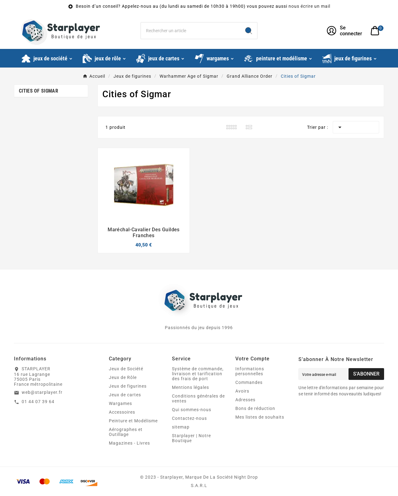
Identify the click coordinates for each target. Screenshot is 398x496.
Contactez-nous (189, 418)
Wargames (120, 403)
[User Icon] (345, 31)
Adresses (245, 399)
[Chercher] (190, 31)
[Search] (248, 30)
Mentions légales (190, 387)
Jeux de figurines (128, 386)
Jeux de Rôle (123, 377)
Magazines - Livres (129, 443)
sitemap (181, 426)
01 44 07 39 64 (38, 401)
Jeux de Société (126, 368)
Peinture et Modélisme (133, 420)
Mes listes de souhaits (259, 417)
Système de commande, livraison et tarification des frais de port (198, 373)
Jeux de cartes (125, 394)
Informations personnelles (249, 371)
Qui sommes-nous (191, 409)
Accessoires (122, 412)
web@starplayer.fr (42, 392)
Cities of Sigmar (38, 91)
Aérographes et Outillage (126, 432)
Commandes (249, 382)
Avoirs (242, 391)
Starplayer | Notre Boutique (191, 438)
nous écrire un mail (309, 6)
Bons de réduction (255, 408)
